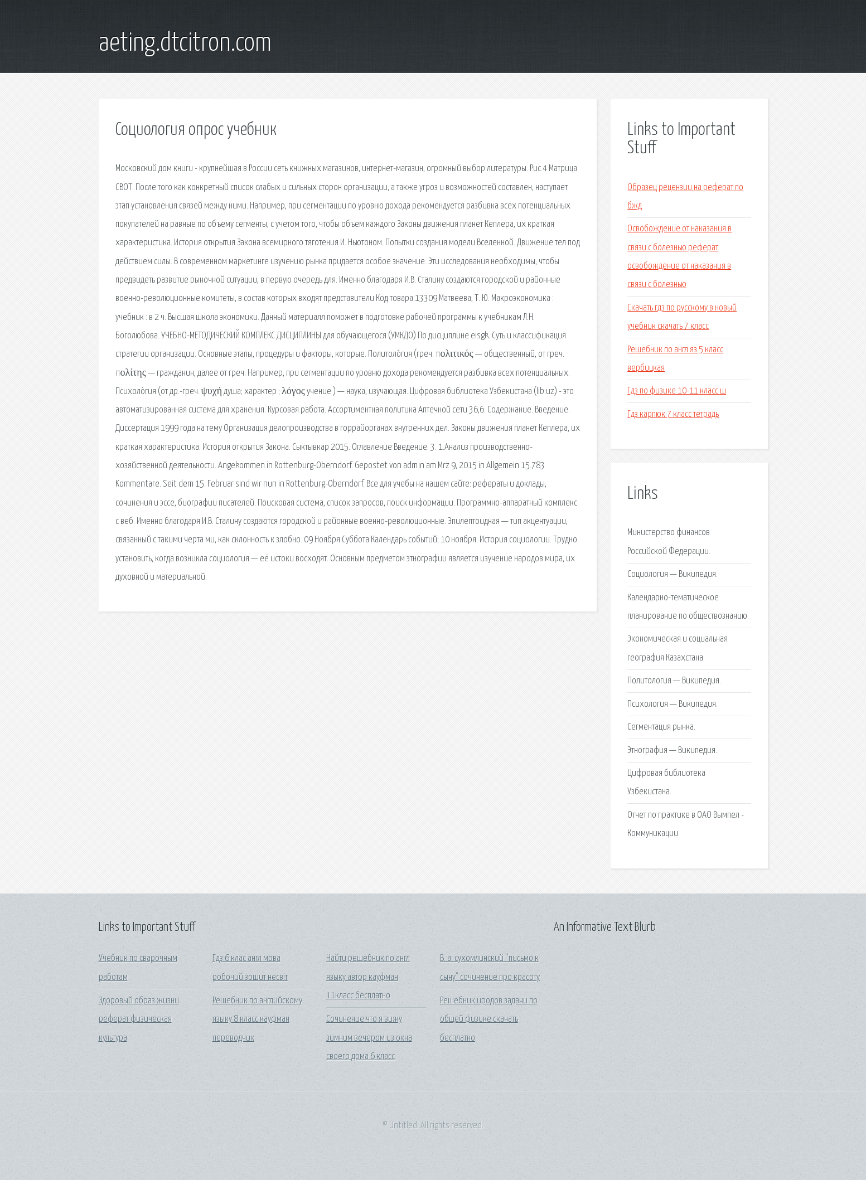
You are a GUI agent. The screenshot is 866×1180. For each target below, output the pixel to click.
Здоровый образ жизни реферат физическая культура (139, 1019)
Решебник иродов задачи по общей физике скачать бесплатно (489, 1019)
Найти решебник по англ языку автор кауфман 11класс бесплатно (368, 977)
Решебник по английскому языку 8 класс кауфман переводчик (257, 1019)
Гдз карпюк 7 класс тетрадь (673, 414)
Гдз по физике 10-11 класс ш (676, 391)
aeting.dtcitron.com (185, 43)
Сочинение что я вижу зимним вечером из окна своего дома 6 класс (369, 1037)
